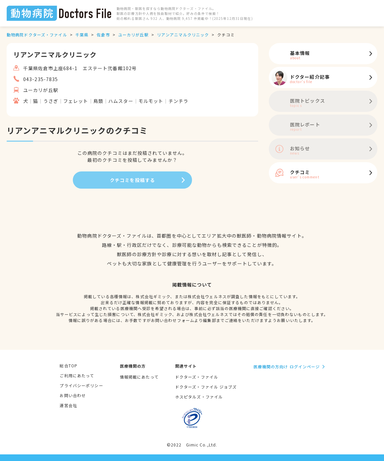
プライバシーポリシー (81, 385)
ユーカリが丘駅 (133, 34)
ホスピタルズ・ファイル (199, 396)
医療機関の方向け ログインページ (287, 366)
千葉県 (81, 34)
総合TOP (68, 365)
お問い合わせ (73, 395)
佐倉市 (103, 34)
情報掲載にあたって (139, 377)
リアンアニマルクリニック (183, 34)
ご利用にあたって (77, 375)
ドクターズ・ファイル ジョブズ (206, 387)
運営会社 (68, 405)
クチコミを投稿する (132, 180)
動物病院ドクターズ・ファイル (37, 34)
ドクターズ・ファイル (196, 377)
